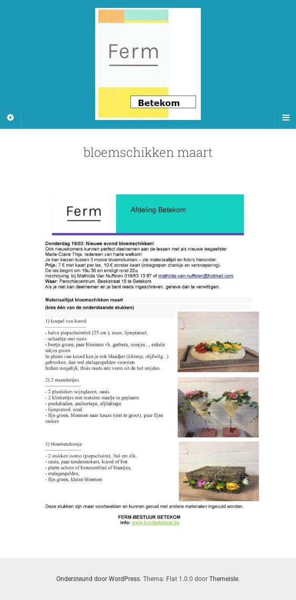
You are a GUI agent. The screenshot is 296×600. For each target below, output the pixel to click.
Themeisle (223, 579)
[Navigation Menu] (285, 117)
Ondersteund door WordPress (98, 579)
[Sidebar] (10, 117)
